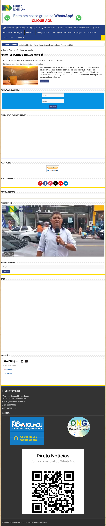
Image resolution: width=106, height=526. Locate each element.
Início (4, 50)
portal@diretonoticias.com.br (13, 402)
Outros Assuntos (81, 28)
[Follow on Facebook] (45, 183)
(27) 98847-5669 (9, 405)
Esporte (34, 28)
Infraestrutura (48, 28)
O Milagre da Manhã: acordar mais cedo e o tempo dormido (33, 60)
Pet (95, 28)
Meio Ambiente (64, 28)
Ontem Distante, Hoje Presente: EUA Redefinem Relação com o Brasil (44, 45)
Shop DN (20, 37)
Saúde (29, 32)
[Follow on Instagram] (50, 183)
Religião (18, 32)
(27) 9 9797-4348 (9, 408)
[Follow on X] (55, 183)
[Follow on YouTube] (60, 183)
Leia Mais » (44, 81)
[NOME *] (53, 95)
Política (7, 32)
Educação (21, 28)
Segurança (42, 32)
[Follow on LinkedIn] (65, 183)
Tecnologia (56, 32)
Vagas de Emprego (72, 32)
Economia (8, 28)
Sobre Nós (8, 37)
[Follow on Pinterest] (40, 183)
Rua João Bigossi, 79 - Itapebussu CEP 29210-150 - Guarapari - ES (15, 397)
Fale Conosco (90, 32)
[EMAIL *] (53, 101)
